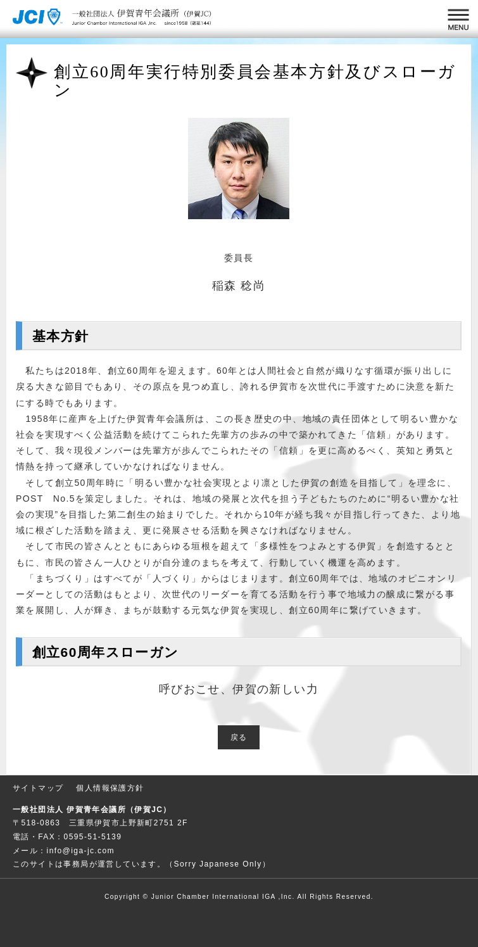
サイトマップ (38, 788)
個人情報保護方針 (110, 788)
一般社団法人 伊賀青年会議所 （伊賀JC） (114, 19)
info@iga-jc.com (81, 850)
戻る (239, 737)
